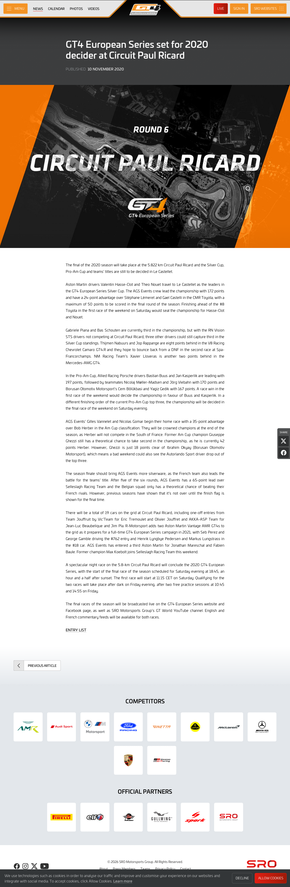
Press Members (124, 868)
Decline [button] (242, 878)
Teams (145, 868)
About (103, 868)
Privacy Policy (165, 868)
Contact (185, 868)
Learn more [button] (122, 880)
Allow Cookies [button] (270, 878)
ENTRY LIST (76, 629)
